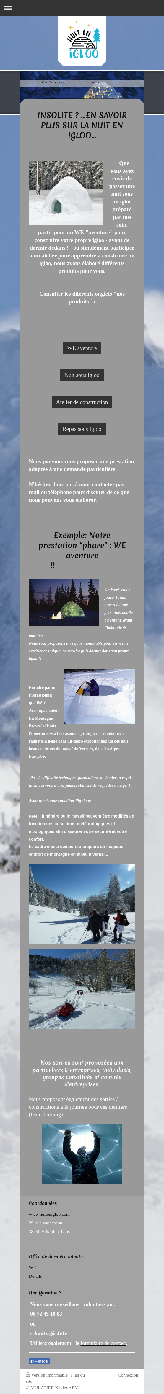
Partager (39, 1361)
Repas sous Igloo (82, 429)
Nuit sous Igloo (81, 375)
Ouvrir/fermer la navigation (82, 7)
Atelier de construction (82, 402)
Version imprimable (47, 1374)
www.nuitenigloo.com (49, 1214)
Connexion (128, 1374)
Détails (35, 1276)
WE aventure (82, 348)
